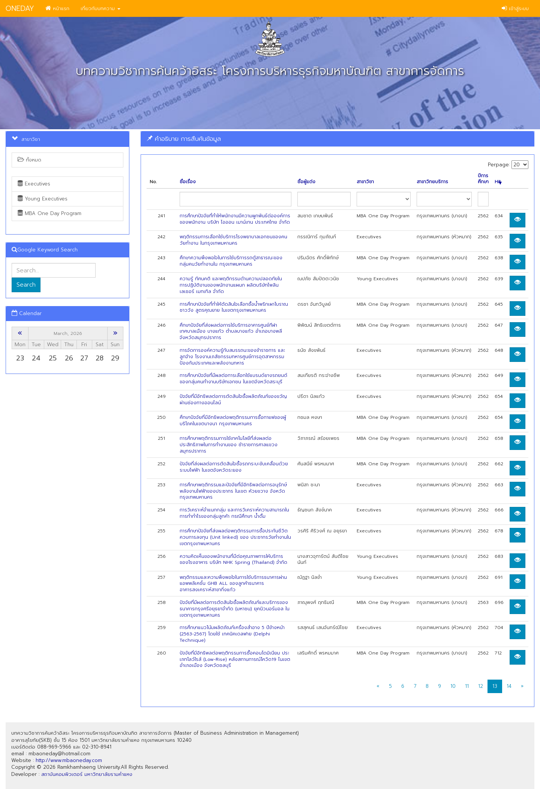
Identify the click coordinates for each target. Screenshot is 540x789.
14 (509, 686)
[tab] (337, 139)
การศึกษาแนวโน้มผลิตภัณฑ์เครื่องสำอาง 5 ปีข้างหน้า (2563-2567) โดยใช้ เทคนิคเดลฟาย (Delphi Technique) (232, 634)
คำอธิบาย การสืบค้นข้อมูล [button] (184, 138)
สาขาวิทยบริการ (432, 182)
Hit (498, 182)
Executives (34, 183)
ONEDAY (20, 8)
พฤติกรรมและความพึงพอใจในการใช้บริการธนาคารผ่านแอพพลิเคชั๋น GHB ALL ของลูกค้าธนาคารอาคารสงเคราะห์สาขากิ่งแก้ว (233, 583)
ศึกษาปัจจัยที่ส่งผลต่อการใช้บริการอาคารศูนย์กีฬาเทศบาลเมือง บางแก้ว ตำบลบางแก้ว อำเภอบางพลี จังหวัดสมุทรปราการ (231, 331)
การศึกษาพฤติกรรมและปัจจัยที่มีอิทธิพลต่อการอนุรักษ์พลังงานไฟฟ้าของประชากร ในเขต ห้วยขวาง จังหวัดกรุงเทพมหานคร (233, 491)
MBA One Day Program (49, 213)
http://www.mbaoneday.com (69, 760)
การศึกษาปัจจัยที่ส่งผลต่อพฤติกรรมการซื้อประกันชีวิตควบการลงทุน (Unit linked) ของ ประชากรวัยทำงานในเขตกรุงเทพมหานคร (235, 537)
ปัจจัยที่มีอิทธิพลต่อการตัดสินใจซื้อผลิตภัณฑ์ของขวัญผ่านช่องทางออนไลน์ (233, 399)
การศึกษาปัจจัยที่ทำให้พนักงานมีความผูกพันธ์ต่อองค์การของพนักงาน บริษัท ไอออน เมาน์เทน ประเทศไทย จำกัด (235, 219)
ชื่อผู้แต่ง (306, 182)
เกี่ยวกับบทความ (100, 8)
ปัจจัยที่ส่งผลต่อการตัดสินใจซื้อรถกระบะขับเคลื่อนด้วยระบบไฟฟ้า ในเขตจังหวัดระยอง (234, 467)
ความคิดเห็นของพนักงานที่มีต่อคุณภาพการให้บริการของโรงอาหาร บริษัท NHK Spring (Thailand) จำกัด (233, 559)
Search (26, 285)
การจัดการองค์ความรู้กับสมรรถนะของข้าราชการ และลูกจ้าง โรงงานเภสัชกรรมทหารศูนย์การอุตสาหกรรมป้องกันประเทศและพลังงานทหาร (232, 356)
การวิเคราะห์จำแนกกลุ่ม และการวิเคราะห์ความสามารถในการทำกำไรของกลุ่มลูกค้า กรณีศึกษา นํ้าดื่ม (234, 513)
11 (467, 686)
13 (494, 686)
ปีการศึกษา (483, 179)
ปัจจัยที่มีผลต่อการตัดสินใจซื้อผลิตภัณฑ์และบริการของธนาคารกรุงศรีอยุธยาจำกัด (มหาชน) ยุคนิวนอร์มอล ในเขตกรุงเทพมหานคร (235, 609)
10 (453, 686)
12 (480, 686)
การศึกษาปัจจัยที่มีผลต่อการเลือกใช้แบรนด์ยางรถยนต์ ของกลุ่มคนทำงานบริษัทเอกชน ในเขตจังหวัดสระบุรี (233, 378)
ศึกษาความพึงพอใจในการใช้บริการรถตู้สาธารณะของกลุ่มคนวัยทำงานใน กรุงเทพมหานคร (231, 260)
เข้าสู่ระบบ (515, 8)
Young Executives (43, 198)
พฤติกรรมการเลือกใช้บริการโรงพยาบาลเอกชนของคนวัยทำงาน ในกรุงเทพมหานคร (233, 240)
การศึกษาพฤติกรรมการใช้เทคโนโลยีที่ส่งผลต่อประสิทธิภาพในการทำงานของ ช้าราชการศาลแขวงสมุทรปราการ (229, 444)
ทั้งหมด (29, 159)
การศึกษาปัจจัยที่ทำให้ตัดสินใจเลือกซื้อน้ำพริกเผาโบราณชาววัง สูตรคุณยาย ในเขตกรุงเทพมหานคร (234, 307)
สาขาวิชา (365, 182)
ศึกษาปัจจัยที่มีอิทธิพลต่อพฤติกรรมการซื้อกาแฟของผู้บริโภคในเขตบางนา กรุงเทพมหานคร (233, 420)
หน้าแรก (57, 8)
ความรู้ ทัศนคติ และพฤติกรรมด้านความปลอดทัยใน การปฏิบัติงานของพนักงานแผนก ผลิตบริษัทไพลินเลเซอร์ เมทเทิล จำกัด (231, 285)
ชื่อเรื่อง (188, 182)
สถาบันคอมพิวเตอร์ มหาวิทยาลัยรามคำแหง (86, 774)
